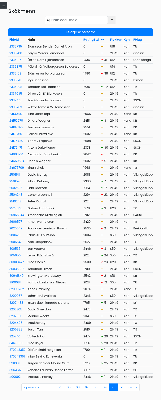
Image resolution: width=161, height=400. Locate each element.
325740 (14, 336)
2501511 (14, 174)
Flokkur (116, 39)
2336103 (15, 73)
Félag (137, 39)
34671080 (16, 343)
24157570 (16, 120)
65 (68, 387)
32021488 (16, 303)
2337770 (15, 100)
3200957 (15, 296)
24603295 (16, 154)
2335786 (15, 53)
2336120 (15, 80)
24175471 (15, 147)
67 (86, 387)
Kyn (127, 39)
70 (113, 387)
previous (31, 387)
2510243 (15, 201)
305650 (15, 255)
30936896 (16, 269)
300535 (15, 249)
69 (104, 387)
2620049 (15, 228)
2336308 (15, 87)
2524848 (15, 208)
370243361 (17, 356)
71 (122, 387)
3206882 (15, 329)
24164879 (16, 127)
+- (102, 39)
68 (95, 387)
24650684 (17, 161)
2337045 (15, 93)
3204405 (15, 323)
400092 (15, 377)
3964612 (15, 370)
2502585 (15, 188)
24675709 (16, 168)
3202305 (15, 309)
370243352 (17, 350)
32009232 (16, 289)
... (51, 387)
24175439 (16, 141)
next (133, 387)
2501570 (15, 181)
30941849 (16, 276)
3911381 (14, 363)
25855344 (16, 215)
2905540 (16, 242)
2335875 (15, 66)
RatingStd (91, 39)
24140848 (16, 114)
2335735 (15, 46)
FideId (14, 39)
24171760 (15, 134)
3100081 (15, 282)
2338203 (15, 107)
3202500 (15, 316)
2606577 (15, 222)
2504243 (15, 195)
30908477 (16, 262)
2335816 (15, 60)
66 (78, 387)
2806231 (15, 235)
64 (59, 387)
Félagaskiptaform (80, 32)
